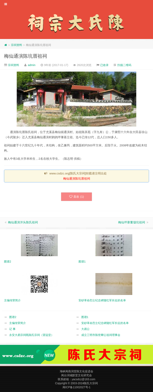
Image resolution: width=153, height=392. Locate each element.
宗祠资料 (16, 45)
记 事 (12, 329)
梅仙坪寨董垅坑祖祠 (131, 222)
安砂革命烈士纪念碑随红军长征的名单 (105, 323)
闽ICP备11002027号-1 (76, 387)
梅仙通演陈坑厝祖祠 (25, 56)
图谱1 (84, 317)
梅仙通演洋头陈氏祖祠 (23, 222)
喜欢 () (76, 196)
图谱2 (12, 317)
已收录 (104, 65)
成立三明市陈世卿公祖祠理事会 (100, 335)
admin (31, 65)
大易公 (85, 329)
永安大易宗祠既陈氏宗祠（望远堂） (31, 335)
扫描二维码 (124, 65)
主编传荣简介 (17, 323)
